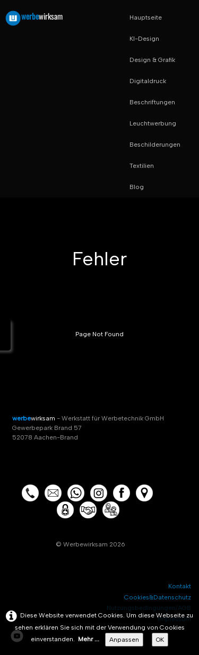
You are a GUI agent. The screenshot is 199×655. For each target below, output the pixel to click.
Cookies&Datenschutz (157, 597)
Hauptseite (145, 17)
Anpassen (124, 639)
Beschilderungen (154, 144)
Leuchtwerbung (152, 123)
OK (160, 639)
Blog (136, 187)
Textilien (141, 165)
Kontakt (179, 586)
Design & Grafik (152, 60)
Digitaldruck (147, 81)
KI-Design (144, 38)
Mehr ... (88, 639)
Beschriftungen (152, 102)
